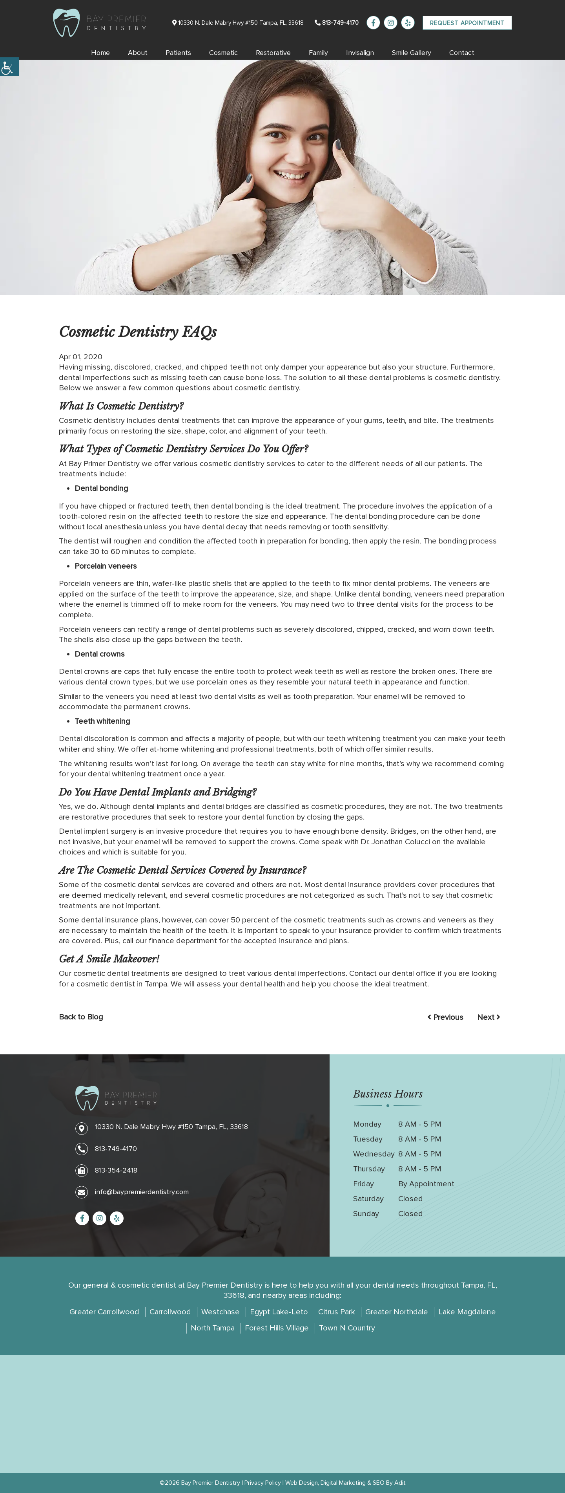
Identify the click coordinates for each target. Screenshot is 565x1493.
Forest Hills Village (277, 1328)
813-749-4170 (337, 22)
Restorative (273, 52)
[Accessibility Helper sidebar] (9, 66)
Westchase (220, 1312)
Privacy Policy (262, 1483)
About (138, 52)
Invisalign (360, 52)
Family (318, 52)
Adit (400, 1483)
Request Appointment (467, 23)
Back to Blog (81, 1017)
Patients (178, 52)
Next (488, 1017)
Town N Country (347, 1328)
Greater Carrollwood (104, 1312)
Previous (445, 1017)
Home (100, 52)
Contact (461, 52)
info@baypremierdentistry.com (132, 1192)
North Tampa (213, 1328)
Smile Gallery (411, 52)
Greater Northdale (396, 1312)
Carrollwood (170, 1312)
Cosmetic (223, 52)
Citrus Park (336, 1312)
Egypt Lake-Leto (279, 1312)
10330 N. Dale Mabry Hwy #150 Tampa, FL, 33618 (238, 22)
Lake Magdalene (467, 1312)
